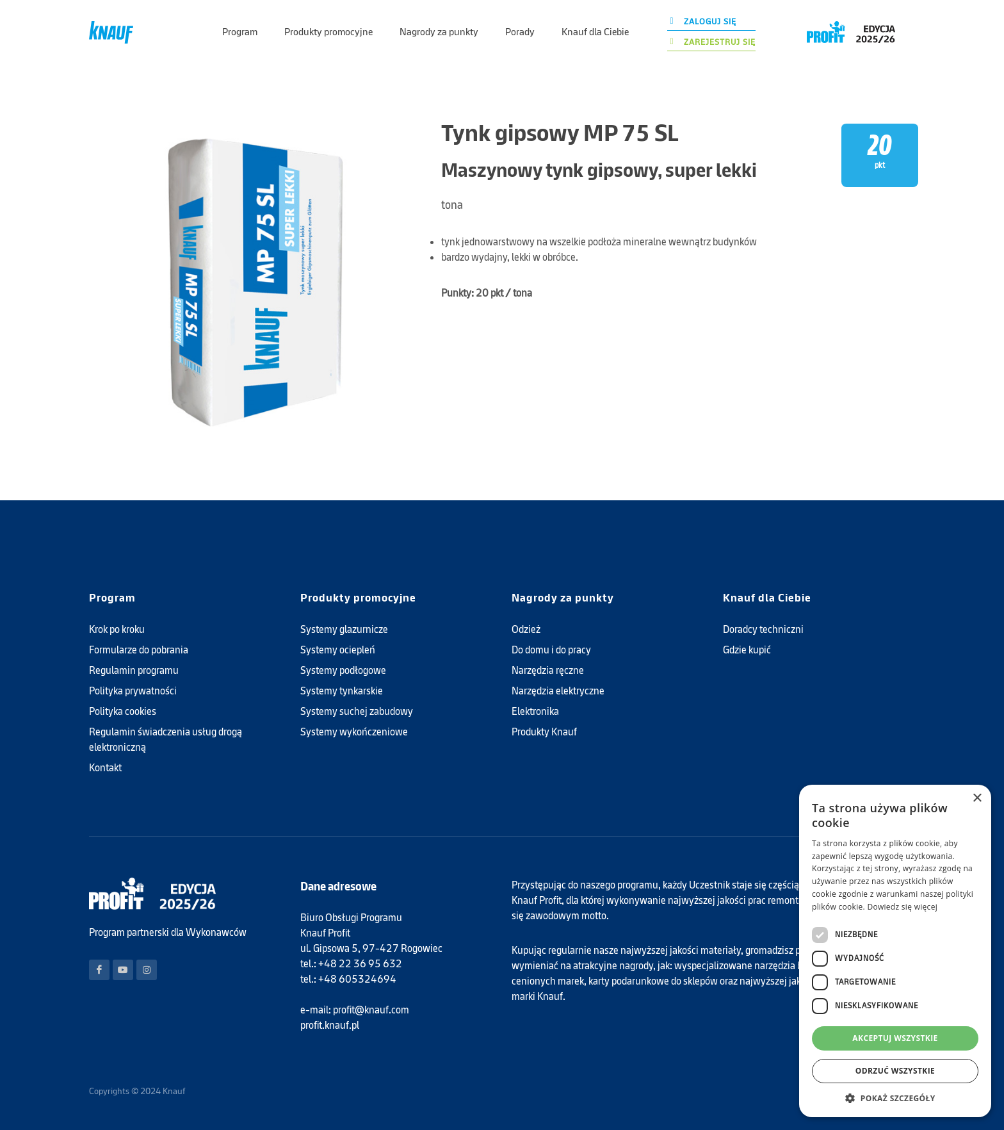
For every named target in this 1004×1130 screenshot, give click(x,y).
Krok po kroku (117, 629)
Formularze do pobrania (138, 650)
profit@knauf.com (371, 1010)
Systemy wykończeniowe (354, 732)
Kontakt (105, 767)
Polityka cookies (122, 711)
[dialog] (895, 951)
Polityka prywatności (133, 691)
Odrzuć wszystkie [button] (895, 1070)
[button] (895, 1098)
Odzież (526, 629)
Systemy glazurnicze (344, 629)
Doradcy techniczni (763, 629)
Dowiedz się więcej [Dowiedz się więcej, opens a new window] (902, 906)
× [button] (977, 798)
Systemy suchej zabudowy (356, 711)
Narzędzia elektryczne (558, 691)
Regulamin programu (134, 670)
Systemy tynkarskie (341, 691)
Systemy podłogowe (343, 670)
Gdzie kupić (747, 650)
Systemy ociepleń (337, 650)
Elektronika (535, 711)
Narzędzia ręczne (548, 670)
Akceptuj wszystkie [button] (894, 1038)
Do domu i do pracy (551, 650)
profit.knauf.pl (329, 1025)
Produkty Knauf (544, 732)
